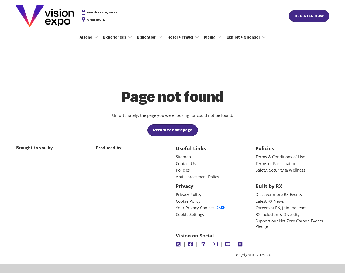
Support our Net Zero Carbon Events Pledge (289, 223)
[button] (309, 16)
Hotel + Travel (180, 37)
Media (210, 37)
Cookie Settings (190, 214)
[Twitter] (179, 244)
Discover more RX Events (279, 194)
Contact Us (186, 163)
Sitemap (183, 156)
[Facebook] (191, 244)
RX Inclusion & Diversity (278, 214)
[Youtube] (228, 244)
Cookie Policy (188, 201)
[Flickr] (241, 244)
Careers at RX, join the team (281, 207)
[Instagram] (216, 244)
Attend (86, 37)
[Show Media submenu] (219, 37)
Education (147, 37)
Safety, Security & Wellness (280, 170)
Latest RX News (270, 201)
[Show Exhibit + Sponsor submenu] (263, 37)
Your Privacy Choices (200, 207)
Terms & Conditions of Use (280, 156)
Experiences (115, 37)
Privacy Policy (188, 194)
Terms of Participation (276, 163)
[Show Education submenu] (160, 37)
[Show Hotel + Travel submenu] (197, 37)
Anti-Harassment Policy (197, 176)
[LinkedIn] (204, 244)
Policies (183, 170)
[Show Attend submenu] (96, 37)
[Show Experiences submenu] (130, 37)
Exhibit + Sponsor (243, 37)
